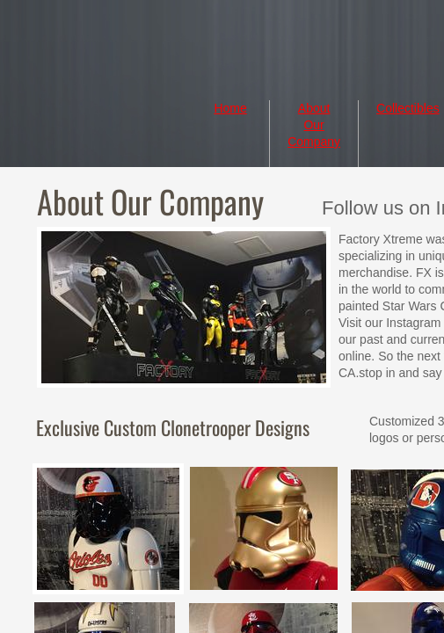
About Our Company (314, 125)
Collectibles (408, 108)
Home (230, 108)
